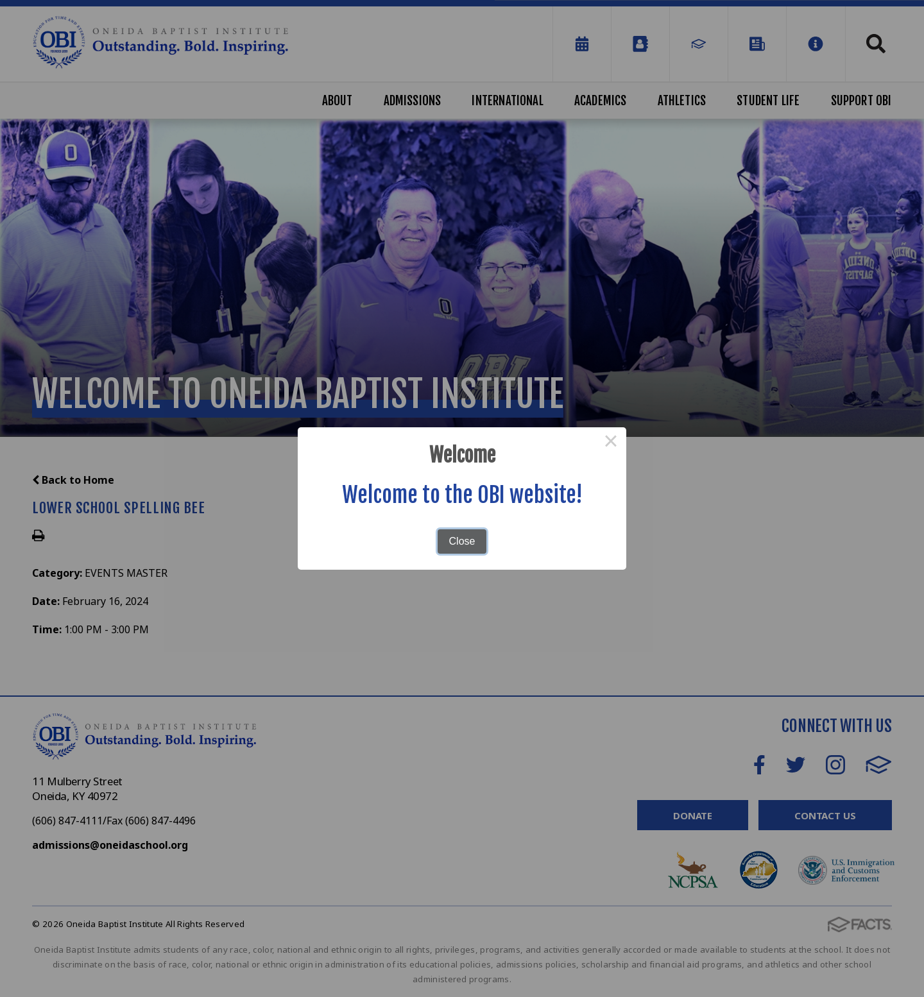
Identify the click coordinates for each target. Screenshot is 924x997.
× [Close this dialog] (611, 442)
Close (462, 541)
